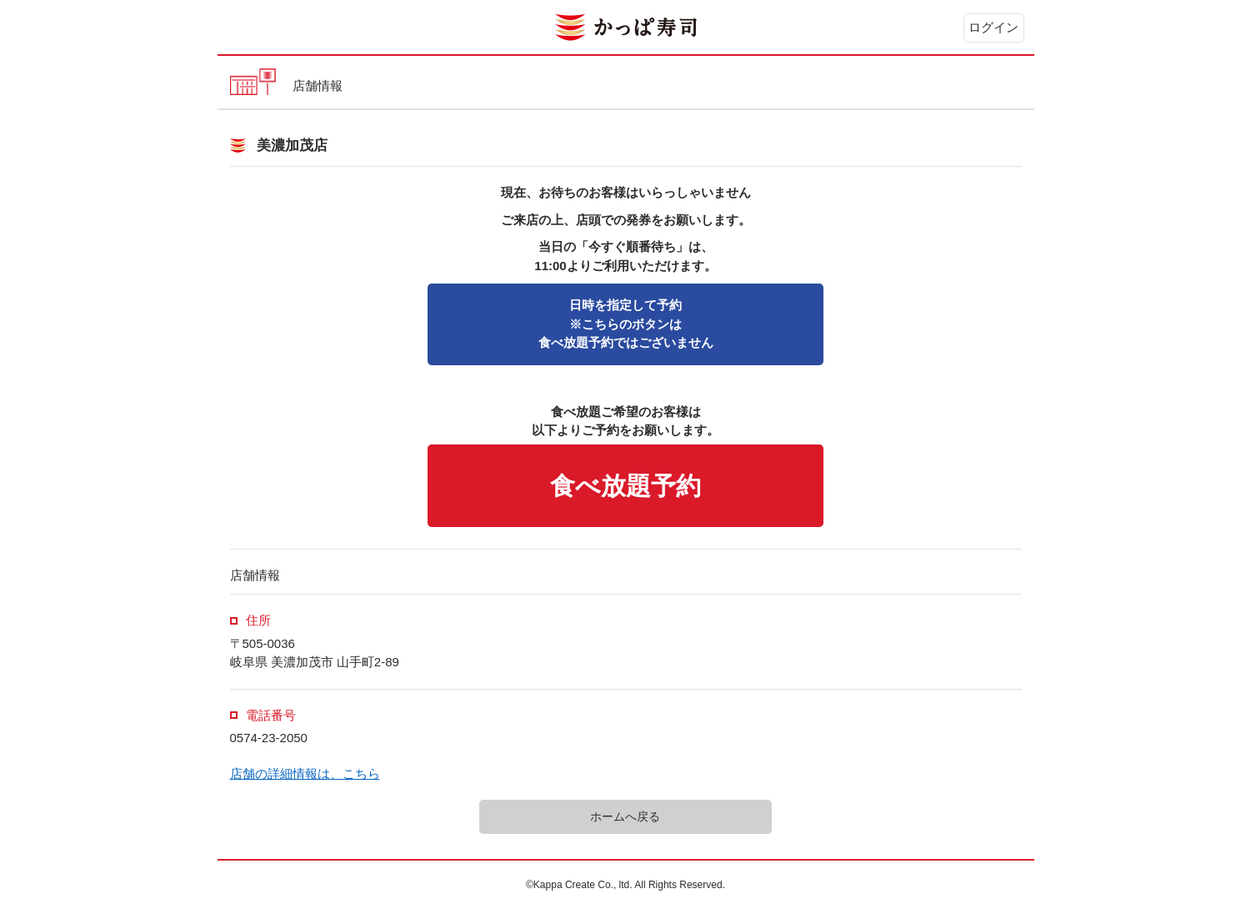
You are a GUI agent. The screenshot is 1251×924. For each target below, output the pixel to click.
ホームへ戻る (625, 816)
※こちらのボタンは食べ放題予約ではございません (625, 323)
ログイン (993, 27)
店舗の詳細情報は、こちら (305, 773)
